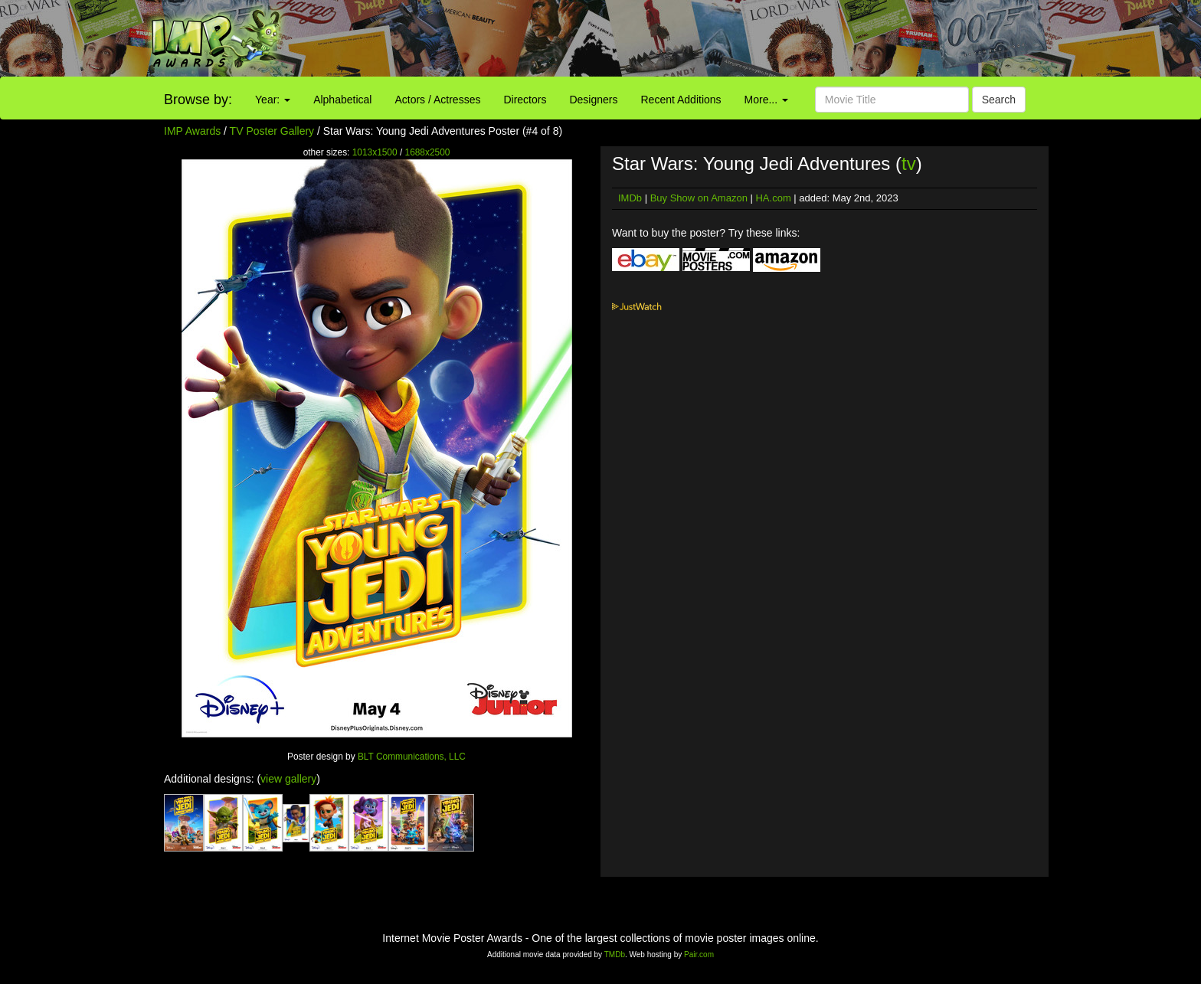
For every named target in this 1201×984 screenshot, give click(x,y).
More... (766, 99)
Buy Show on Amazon (699, 198)
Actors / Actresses (437, 99)
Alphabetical (342, 99)
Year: (272, 99)
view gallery (288, 779)
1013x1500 (375, 152)
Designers (593, 99)
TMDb (614, 954)
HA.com (772, 198)
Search (999, 99)
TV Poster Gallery (272, 131)
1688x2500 (427, 152)
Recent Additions (681, 99)
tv (909, 163)
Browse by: (198, 99)
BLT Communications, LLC (412, 756)
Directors (524, 99)
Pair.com (699, 954)
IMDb (630, 198)
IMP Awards (192, 131)
